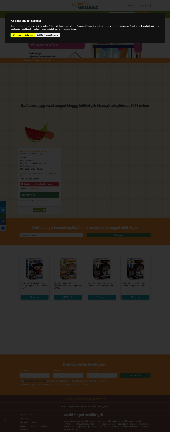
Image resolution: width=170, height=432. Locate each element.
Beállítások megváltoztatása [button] (47, 35)
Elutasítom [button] (29, 35)
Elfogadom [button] (17, 35)
